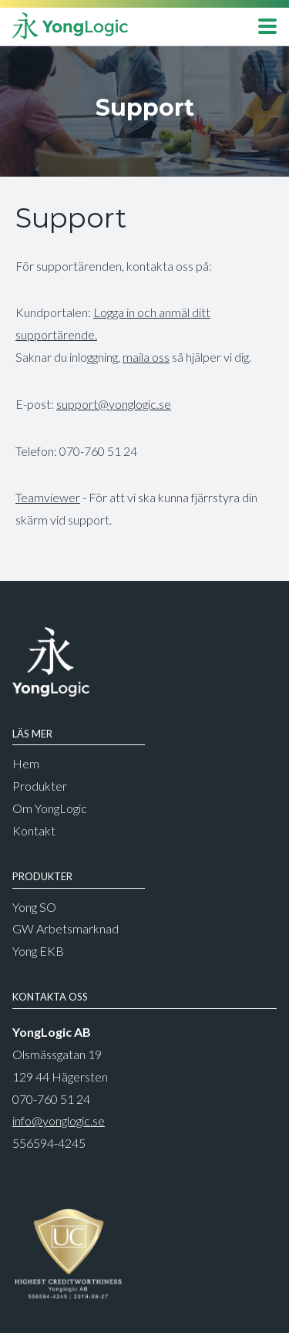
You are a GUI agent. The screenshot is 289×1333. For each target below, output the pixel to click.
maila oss (146, 356)
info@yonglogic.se (58, 1120)
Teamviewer (47, 497)
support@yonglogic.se (113, 404)
